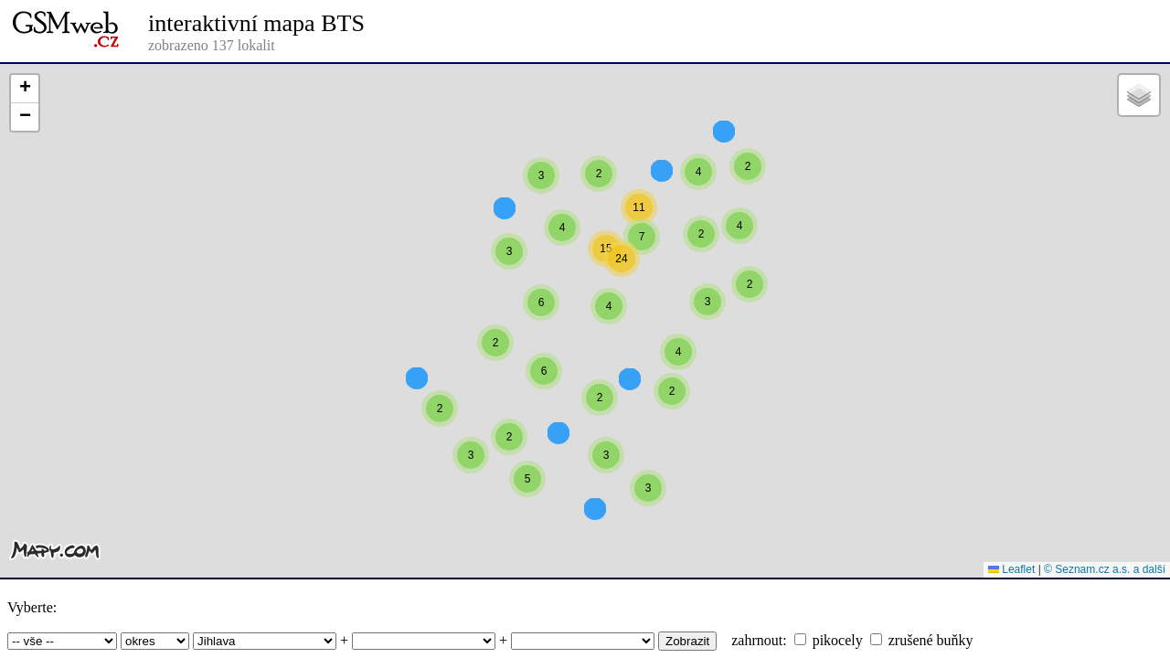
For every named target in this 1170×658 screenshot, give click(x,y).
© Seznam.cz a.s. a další (1104, 569)
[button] (698, 204)
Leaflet (1011, 569)
